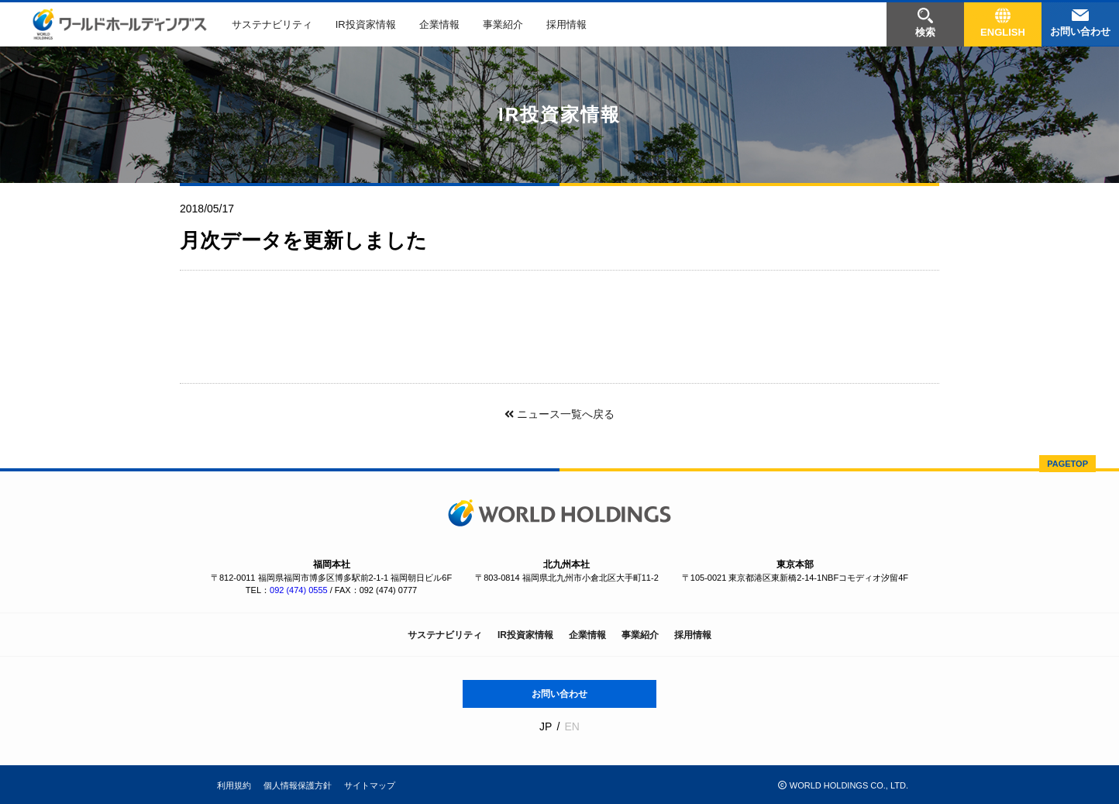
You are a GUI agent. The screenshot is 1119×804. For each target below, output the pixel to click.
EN (571, 726)
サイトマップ (369, 785)
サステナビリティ (272, 24)
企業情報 (439, 24)
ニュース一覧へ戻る (559, 414)
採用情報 (566, 24)
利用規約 (234, 785)
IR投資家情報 (366, 24)
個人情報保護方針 (297, 785)
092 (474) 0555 (299, 590)
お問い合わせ (559, 693)
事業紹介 (503, 24)
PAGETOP (1067, 463)
